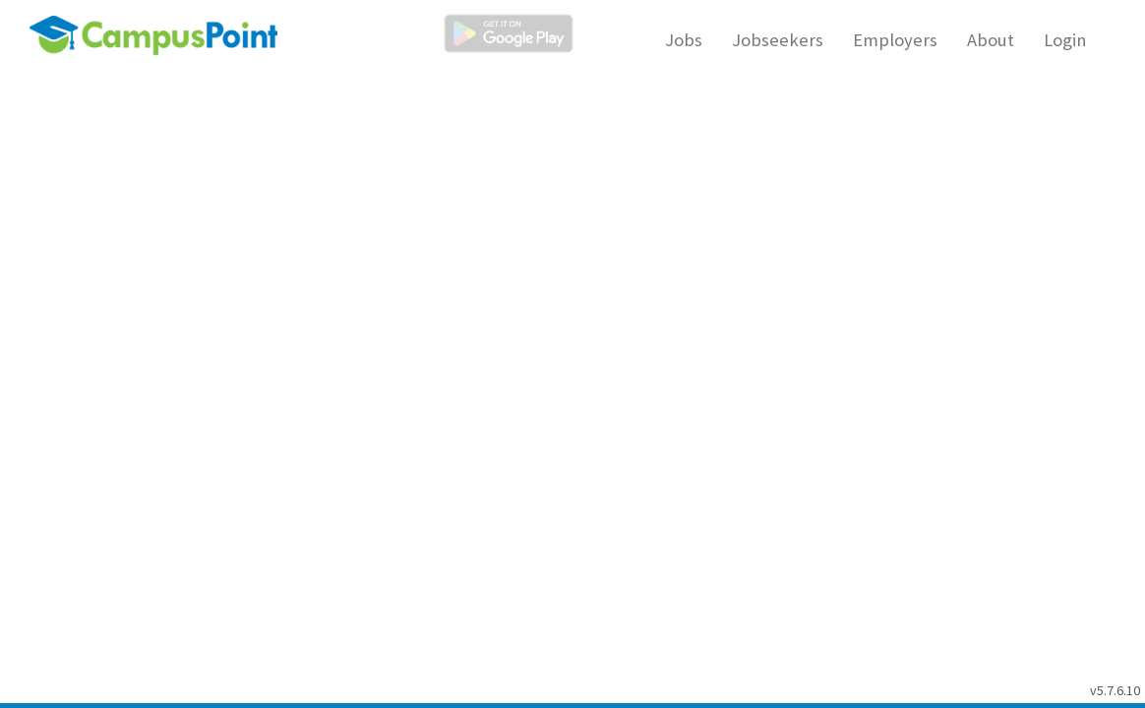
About (990, 40)
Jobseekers (777, 40)
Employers (895, 40)
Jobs (683, 40)
